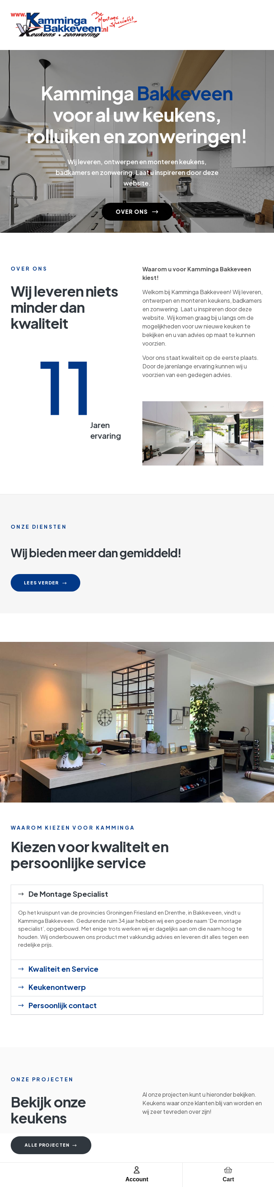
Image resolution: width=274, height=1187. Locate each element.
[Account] (136, 1169)
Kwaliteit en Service (63, 968)
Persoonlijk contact (63, 1005)
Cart (228, 1179)
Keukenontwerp (57, 986)
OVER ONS (137, 208)
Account (136, 1179)
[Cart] (228, 1169)
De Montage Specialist (68, 893)
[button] (137, 894)
